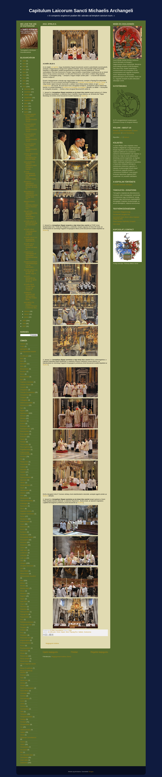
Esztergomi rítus (25, 429)
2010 (24, 86)
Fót (21, 459)
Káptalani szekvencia (27, 514)
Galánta (22, 467)
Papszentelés (24, 617)
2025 (24, 61)
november (27, 92)
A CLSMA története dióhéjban (122, 184)
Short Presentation (126, 130)
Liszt (21, 560)
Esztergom (23, 426)
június (26, 106)
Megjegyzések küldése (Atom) (61, 656)
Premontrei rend (25, 638)
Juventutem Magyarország (121, 212)
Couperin (23, 397)
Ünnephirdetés (25, 724)
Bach (22, 358)
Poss (22, 632)
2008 (24, 323)
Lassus (22, 547)
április (26, 112)
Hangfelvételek (25, 485)
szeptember (28, 97)
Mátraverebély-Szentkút (28, 576)
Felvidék (23, 442)
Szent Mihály (24, 691)
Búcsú (22, 374)
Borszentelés (24, 369)
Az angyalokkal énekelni (28, 351)
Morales (22, 586)
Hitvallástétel (24, 498)
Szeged (22, 685)
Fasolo (22, 439)
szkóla (22, 703)
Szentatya (23, 693)
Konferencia (24, 534)
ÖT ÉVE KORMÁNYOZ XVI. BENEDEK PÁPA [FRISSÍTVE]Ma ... (31, 175)
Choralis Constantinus (27, 392)
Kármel (22, 516)
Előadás (23, 418)
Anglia (22, 346)
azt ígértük (54, 67)
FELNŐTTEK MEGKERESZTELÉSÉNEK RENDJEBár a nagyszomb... (30, 214)
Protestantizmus (25, 643)
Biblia (22, 366)
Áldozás (22, 344)
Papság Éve (74, 632)
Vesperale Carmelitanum (28, 737)
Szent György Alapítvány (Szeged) (124, 221)
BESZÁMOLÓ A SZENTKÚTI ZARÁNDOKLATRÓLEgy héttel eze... (30, 195)
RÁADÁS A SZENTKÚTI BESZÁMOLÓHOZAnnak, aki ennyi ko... (30, 185)
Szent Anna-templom (27, 688)
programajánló (25, 640)
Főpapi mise (24, 462)
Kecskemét (23, 519)
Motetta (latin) (24, 588)
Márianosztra (24, 573)
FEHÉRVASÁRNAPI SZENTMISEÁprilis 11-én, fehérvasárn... (30, 264)
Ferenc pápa (24, 444)
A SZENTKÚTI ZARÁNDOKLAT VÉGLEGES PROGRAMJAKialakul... (30, 255)
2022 (24, 69)
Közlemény (23, 545)
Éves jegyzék (24, 434)
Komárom (23, 532)
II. (122, 137)
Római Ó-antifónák (26, 668)
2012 (24, 81)
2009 (24, 320)
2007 (24, 326)
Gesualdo (23, 469)
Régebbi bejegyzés (99, 652)
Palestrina (23, 609)
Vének (22, 735)
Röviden (115, 130)
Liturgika (23, 563)
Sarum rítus (24, 680)
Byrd (21, 379)
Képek (63, 632)
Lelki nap (23, 558)
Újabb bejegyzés (50, 652)
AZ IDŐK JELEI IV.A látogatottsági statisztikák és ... (30, 239)
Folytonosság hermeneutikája (25, 453)
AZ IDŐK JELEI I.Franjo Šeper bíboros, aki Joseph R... (29, 287)
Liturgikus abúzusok (26, 566)
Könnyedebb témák (26, 537)
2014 (24, 75)
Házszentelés (24, 490)
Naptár (22, 599)
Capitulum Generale (26, 382)
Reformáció (24, 651)
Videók (22, 744)
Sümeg (22, 683)
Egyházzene (24, 413)
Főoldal (74, 652)
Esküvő (22, 423)
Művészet (23, 593)
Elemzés (23, 416)
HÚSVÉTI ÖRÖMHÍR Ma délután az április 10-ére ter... (30, 278)
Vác (21, 727)
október (27, 95)
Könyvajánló (24, 540)
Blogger (91, 771)
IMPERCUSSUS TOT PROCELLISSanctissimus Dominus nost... (30, 205)
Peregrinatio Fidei (26, 625)
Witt (21, 752)
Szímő (22, 701)
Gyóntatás (23, 480)
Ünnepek (23, 722)
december (27, 89)
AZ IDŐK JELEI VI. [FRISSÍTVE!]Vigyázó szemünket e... (30, 223)
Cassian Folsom (25, 384)
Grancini (23, 475)
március (27, 311)
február (26, 314)
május (26, 109)
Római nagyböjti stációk (28, 664)
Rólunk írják (24, 656)
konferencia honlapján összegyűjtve (74, 87)
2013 (24, 78)
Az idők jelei (52, 632)
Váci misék (116, 224)
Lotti (21, 568)
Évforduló (23, 436)
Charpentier (24, 390)
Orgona (22, 604)
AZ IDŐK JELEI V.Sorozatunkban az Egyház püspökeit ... (30, 232)
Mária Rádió (24, 571)
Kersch (22, 529)
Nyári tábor (23, 601)
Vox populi (23, 750)
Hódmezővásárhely (26, 501)
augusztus (27, 100)
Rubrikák (23, 675)
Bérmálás (23, 364)
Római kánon (24, 661)
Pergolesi (23, 627)
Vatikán (80, 632)
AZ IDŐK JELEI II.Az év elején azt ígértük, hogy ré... (30, 271)
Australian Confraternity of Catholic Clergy (91, 82)
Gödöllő (22, 472)
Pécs (22, 619)
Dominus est (24, 405)
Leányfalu (23, 555)
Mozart (22, 591)
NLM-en (84, 96)
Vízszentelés (24, 747)
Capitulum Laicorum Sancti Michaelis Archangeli (81, 10)
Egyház (22, 410)
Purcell (22, 645)
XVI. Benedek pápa (26, 755)
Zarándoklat (24, 757)
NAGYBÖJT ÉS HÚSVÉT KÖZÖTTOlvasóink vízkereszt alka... (31, 305)
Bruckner (23, 371)
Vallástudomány (25, 729)
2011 (24, 83)
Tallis (22, 711)
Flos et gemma (25, 447)
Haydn (22, 488)
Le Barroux (23, 553)
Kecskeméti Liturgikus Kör (121, 214)
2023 (24, 66)
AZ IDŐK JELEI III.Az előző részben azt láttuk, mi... (30, 246)
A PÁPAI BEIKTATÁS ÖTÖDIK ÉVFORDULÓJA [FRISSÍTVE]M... (31, 156)
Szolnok (22, 706)
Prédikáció (23, 635)
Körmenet (23, 542)
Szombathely (24, 709)
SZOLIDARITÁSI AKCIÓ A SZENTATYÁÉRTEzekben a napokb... (30, 165)
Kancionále (23, 506)
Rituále (22, 653)
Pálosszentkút (24, 612)
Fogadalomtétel (25, 449)
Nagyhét (23, 596)
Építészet (23, 421)
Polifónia (23, 630)
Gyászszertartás (25, 477)
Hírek (58, 632)
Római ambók (24, 658)
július (26, 103)
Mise (67, 632)
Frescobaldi (24, 464)
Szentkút (23, 696)
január (26, 317)
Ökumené (23, 606)
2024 (24, 64)
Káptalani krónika (26, 511)
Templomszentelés (26, 717)
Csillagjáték (24, 400)
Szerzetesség (24, 698)
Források (23, 456)
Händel (22, 482)
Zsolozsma (87, 632)
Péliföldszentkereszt (26, 622)
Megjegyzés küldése (52, 643)
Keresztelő (23, 527)
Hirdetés (23, 493)
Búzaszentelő (24, 377)
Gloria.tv (126, 137)
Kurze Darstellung (128, 133)
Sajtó (22, 677)
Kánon (22, 508)
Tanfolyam (23, 714)
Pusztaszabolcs (25, 648)
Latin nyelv (23, 550)
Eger (21, 408)
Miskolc (22, 583)
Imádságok (23, 503)
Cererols (23, 387)
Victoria (22, 742)
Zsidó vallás (24, 760)
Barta (22, 361)
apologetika (24, 349)
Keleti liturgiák (24, 521)
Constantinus (24, 395)
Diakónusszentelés (26, 403)
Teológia (23, 719)
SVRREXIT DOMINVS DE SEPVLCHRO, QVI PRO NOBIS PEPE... (30, 296)
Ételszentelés (24, 431)
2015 (24, 72)
